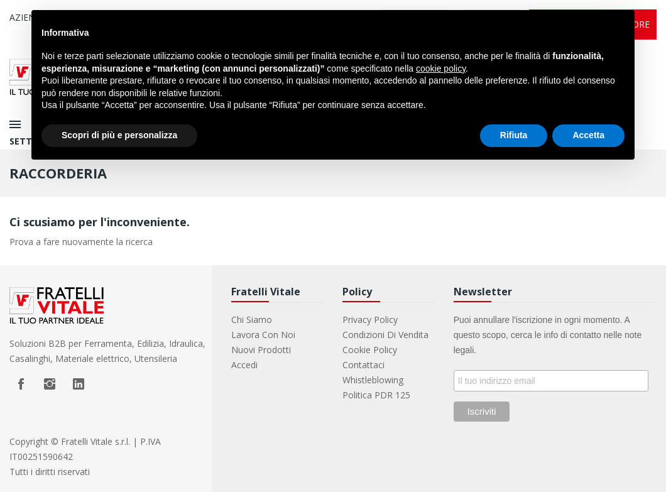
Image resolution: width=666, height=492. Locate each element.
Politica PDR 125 (376, 395)
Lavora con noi (263, 335)
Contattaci (363, 365)
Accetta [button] (588, 135)
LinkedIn (78, 384)
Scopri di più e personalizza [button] (119, 135)
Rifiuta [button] (514, 135)
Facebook (20, 384)
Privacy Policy (370, 319)
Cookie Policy (369, 350)
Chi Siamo (251, 319)
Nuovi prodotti (261, 350)
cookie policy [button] (441, 68)
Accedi (244, 365)
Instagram (49, 384)
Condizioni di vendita (385, 335)
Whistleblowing (372, 380)
